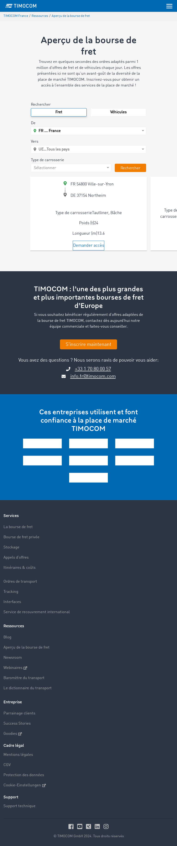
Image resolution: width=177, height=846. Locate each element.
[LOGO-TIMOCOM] (21, 6)
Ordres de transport (20, 582)
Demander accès (88, 245)
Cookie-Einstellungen (24, 785)
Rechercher (41, 105)
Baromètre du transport (23, 678)
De (33, 123)
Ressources (13, 626)
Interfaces (12, 602)
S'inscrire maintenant (88, 344)
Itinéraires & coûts (19, 568)
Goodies (12, 734)
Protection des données (23, 775)
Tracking (10, 592)
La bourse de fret (18, 527)
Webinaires (15, 668)
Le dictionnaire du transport (27, 688)
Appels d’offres (16, 558)
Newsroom (12, 658)
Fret (58, 112)
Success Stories (17, 724)
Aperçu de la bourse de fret (26, 647)
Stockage (11, 547)
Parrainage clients (19, 713)
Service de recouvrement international (36, 612)
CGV (7, 765)
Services (11, 515)
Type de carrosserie (47, 160)
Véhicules (118, 112)
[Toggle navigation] (169, 6)
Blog (7, 637)
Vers (34, 142)
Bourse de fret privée (21, 537)
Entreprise (12, 702)
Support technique (19, 806)
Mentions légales (18, 755)
